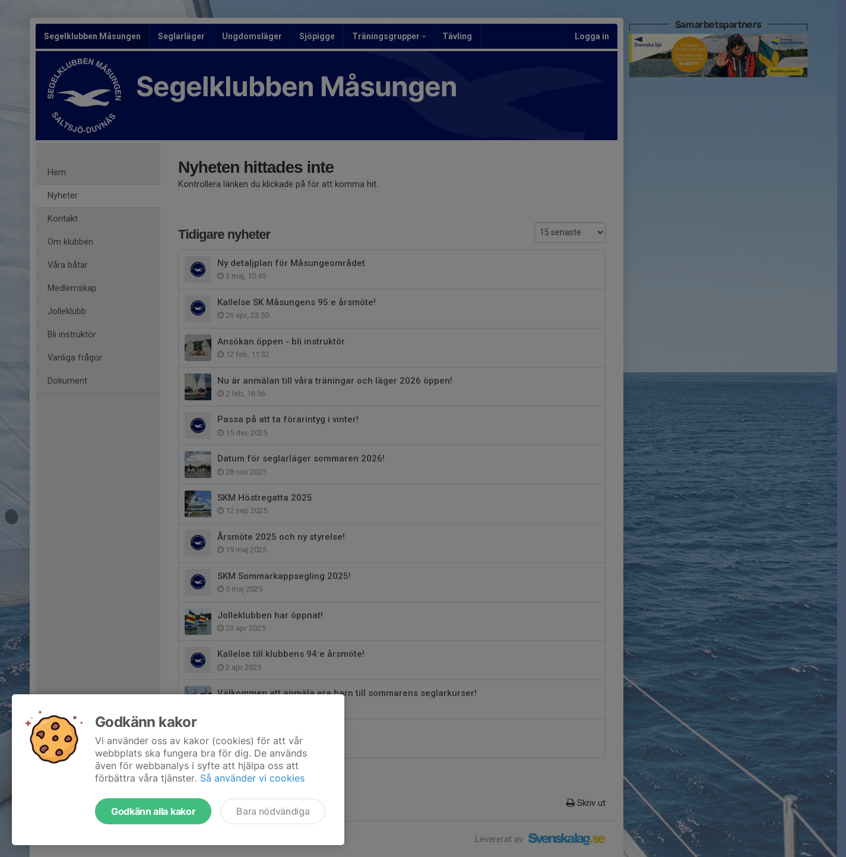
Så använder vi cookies (252, 778)
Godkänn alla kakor (153, 811)
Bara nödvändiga (272, 811)
